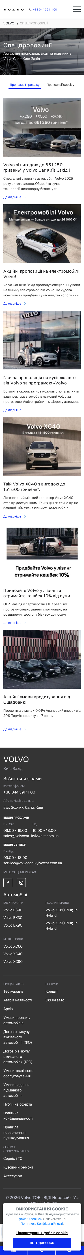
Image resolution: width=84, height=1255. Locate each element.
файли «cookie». (30, 1219)
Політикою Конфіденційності (42, 1224)
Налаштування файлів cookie (42, 1233)
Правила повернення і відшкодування (16, 1132)
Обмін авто (54, 1000)
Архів (8, 1009)
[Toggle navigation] (77, 9)
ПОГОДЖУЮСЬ (42, 1243)
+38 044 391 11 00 (19, 792)
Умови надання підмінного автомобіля (16, 1090)
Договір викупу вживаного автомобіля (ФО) (17, 1037)
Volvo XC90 (13, 961)
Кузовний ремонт (18, 1167)
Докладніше (12, 197)
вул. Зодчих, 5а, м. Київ (23, 807)
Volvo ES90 (12, 910)
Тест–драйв (13, 991)
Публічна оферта (17, 1104)
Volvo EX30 (12, 917)
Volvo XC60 (13, 946)
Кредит (51, 991)
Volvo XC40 (13, 954)
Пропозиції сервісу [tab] (60, 85)
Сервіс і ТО (12, 1158)
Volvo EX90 (12, 925)
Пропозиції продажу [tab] (24, 85)
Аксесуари (12, 1176)
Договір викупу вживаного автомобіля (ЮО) (17, 1056)
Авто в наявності (17, 1000)
